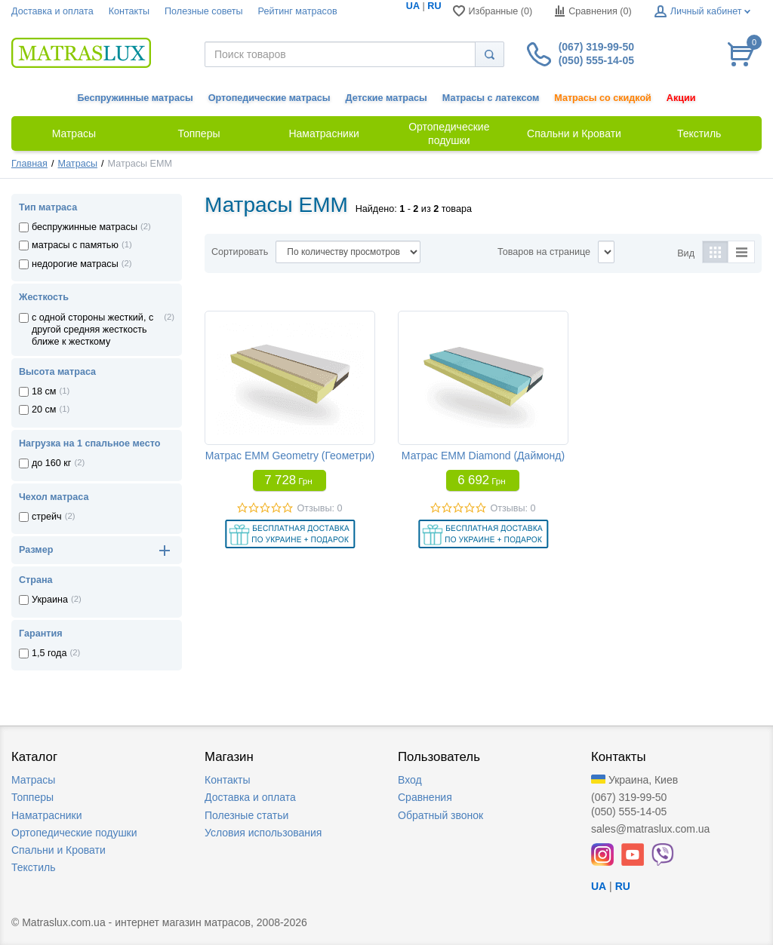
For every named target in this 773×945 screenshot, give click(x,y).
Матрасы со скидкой (602, 98)
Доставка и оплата (52, 11)
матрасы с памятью (75, 245)
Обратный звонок (440, 815)
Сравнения (425, 797)
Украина (50, 599)
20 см (44, 409)
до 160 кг (51, 463)
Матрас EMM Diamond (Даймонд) (483, 455)
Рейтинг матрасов (297, 11)
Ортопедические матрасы (269, 98)
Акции (681, 98)
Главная (29, 163)
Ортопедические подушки (74, 833)
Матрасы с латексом (490, 98)
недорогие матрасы (75, 264)
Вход (410, 780)
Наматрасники (46, 815)
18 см (44, 391)
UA (413, 6)
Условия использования (263, 833)
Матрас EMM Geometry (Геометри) (290, 455)
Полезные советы (204, 11)
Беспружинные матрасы (135, 98)
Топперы (32, 797)
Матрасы (77, 163)
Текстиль (33, 867)
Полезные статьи (246, 815)
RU (434, 6)
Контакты (129, 11)
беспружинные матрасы (84, 227)
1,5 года (49, 653)
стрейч (47, 516)
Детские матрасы (386, 98)
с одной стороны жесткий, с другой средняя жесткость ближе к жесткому (92, 330)
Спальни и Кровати (58, 850)
